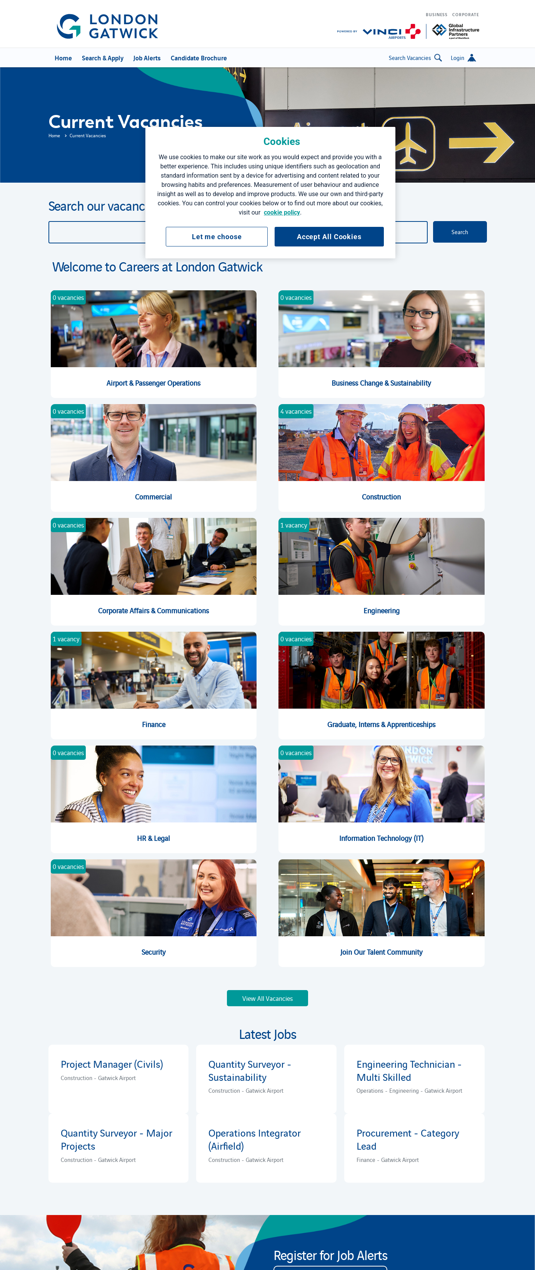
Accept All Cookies (329, 237)
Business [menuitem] (437, 14)
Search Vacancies (415, 57)
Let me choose (217, 237)
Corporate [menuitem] (465, 14)
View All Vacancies (267, 998)
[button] (463, 58)
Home (54, 135)
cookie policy (282, 212)
